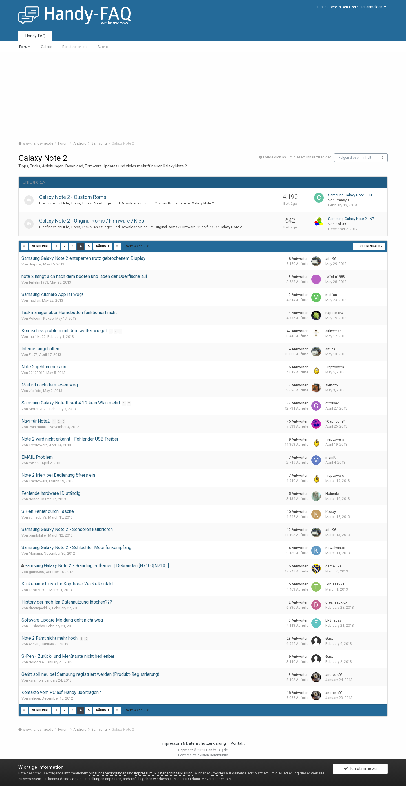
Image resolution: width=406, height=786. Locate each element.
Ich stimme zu (360, 769)
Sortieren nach (369, 246)
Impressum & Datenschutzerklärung (194, 743)
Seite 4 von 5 (137, 246)
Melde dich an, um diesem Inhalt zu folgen (297, 157)
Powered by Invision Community (203, 755)
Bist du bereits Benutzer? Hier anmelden (351, 7)
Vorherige (40, 246)
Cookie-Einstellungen (87, 779)
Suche (103, 47)
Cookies (218, 773)
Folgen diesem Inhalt (355, 158)
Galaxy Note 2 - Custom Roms (74, 197)
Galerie (46, 47)
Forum (25, 47)
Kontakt (238, 743)
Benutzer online (74, 47)
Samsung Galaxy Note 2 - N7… (352, 219)
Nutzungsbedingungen (107, 773)
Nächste (102, 246)
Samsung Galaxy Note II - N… (351, 195)
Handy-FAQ (35, 36)
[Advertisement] (203, 94)
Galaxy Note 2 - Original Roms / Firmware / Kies (93, 221)
